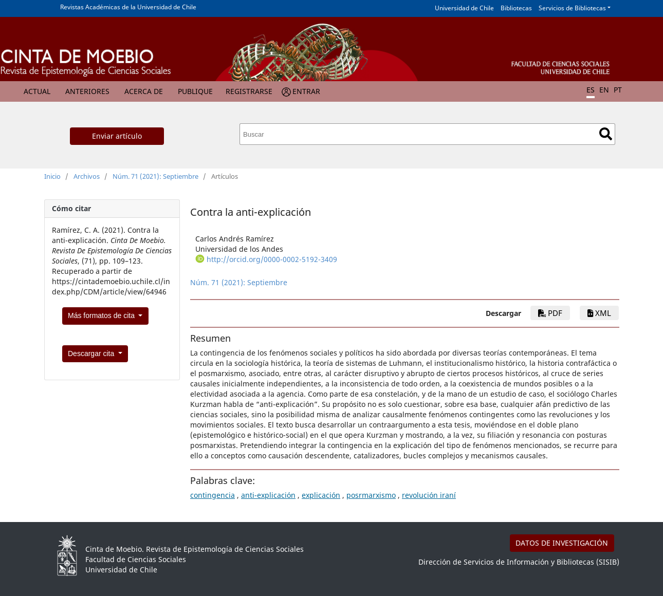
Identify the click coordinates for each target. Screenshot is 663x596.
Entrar (306, 91)
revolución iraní (429, 495)
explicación (321, 495)
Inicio (52, 176)
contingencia (212, 495)
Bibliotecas (516, 8)
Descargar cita (92, 353)
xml (599, 313)
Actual (37, 91)
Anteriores (87, 91)
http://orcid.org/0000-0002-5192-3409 (272, 259)
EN (604, 90)
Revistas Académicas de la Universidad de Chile (128, 7)
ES (590, 90)
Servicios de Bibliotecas (572, 8)
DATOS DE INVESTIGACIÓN (561, 543)
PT (618, 90)
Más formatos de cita (102, 315)
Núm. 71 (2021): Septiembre (155, 176)
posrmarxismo (371, 495)
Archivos (86, 176)
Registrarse (249, 91)
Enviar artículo (117, 136)
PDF (550, 313)
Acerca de (143, 91)
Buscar (605, 133)
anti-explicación (268, 495)
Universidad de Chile (464, 8)
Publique (195, 91)
